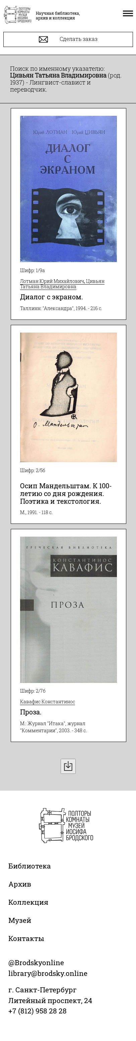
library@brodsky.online (47, 973)
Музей (19, 920)
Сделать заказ (68, 39)
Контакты (26, 938)
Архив (19, 884)
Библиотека (29, 866)
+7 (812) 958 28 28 (37, 1010)
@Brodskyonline (36, 962)
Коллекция (28, 902)
